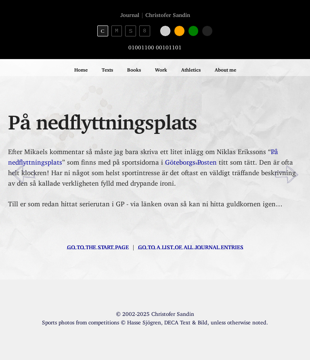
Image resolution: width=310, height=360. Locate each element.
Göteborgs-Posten (191, 160)
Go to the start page (98, 246)
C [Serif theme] (103, 31)
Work (161, 68)
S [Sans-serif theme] (130, 31)
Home (81, 68)
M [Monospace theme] (116, 30)
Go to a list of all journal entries (190, 246)
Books (134, 68)
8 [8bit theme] (144, 30)
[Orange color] (179, 30)
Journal (129, 14)
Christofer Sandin (167, 14)
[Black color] (207, 30)
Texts (107, 68)
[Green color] (193, 30)
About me (225, 68)
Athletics (191, 68)
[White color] (165, 30)
